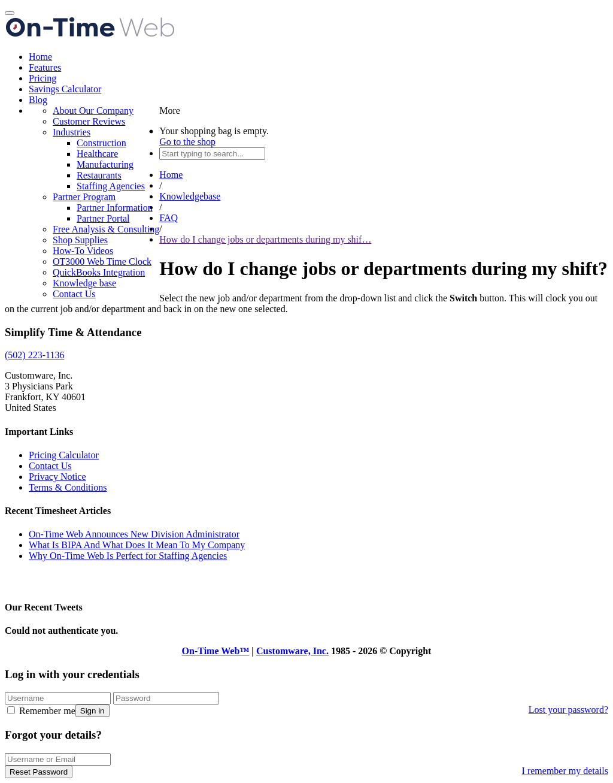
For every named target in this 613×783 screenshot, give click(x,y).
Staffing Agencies (111, 186)
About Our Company (93, 110)
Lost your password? (568, 710)
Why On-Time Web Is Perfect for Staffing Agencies (128, 556)
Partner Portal (103, 218)
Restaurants (99, 175)
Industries (71, 132)
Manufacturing (105, 164)
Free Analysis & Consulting (106, 229)
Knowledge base (84, 283)
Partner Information (115, 207)
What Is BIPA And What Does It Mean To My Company (137, 545)
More (169, 110)
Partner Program (84, 197)
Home (40, 57)
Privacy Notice (57, 476)
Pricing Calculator (64, 455)
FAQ (168, 218)
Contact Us (74, 294)
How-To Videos (83, 251)
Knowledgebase (189, 196)
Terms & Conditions (68, 487)
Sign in (92, 710)
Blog (38, 100)
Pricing (42, 78)
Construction (101, 143)
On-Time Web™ (216, 651)
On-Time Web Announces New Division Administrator (134, 534)
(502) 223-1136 (34, 355)
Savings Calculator (65, 89)
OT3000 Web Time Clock (102, 261)
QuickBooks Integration (99, 272)
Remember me (41, 711)
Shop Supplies (80, 240)
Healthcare (97, 154)
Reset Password (39, 771)
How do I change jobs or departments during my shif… (265, 239)
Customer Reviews (89, 121)
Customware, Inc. (292, 651)
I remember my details (565, 771)
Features (45, 67)
